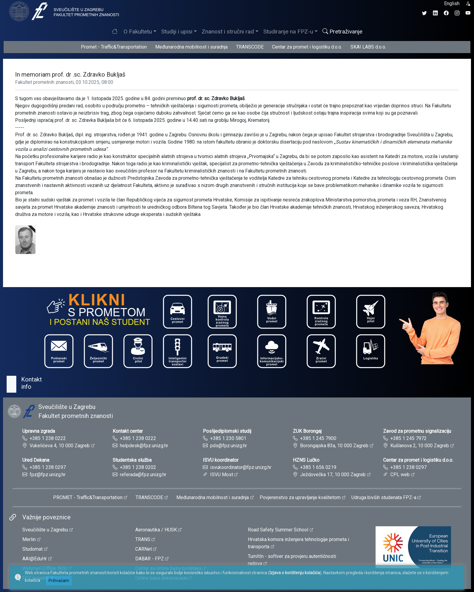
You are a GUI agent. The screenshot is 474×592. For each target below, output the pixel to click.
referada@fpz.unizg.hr (143, 474)
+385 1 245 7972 (408, 438)
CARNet (143, 549)
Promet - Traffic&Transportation (114, 47)
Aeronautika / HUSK (156, 530)
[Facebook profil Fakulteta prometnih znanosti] (446, 13)
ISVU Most (221, 474)
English (452, 3)
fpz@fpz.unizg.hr (48, 474)
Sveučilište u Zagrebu (45, 530)
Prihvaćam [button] (59, 580)
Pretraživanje (342, 31)
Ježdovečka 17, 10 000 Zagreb (333, 474)
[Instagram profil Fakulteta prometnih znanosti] (457, 13)
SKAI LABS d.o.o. (368, 47)
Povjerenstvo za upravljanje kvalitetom (300, 497)
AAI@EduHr (34, 559)
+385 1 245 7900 (318, 438)
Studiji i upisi (176, 31)
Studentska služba (132, 460)
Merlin (29, 539)
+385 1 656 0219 (318, 467)
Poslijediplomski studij (227, 431)
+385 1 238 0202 (138, 467)
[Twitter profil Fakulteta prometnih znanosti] (424, 13)
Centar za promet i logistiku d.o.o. (307, 47)
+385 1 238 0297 (48, 467)
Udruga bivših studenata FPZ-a (383, 497)
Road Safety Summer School (278, 530)
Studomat (32, 549)
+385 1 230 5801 (228, 438)
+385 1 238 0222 (48, 438)
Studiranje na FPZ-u (288, 31)
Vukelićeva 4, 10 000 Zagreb (60, 445)
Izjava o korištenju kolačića (295, 572)
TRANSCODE (250, 47)
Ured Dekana (35, 460)
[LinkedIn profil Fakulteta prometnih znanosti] (435, 13)
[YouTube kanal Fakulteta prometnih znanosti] (468, 13)
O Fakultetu (137, 31)
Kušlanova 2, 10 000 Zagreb (419, 445)
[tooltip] (63, 11)
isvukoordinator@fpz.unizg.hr (240, 467)
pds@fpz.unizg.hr (228, 445)
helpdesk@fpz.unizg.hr (144, 445)
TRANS (142, 539)
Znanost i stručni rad (228, 31)
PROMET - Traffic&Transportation (88, 497)
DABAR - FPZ (149, 559)
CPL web (400, 474)
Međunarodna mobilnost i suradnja (191, 47)
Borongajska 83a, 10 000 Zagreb (334, 445)
